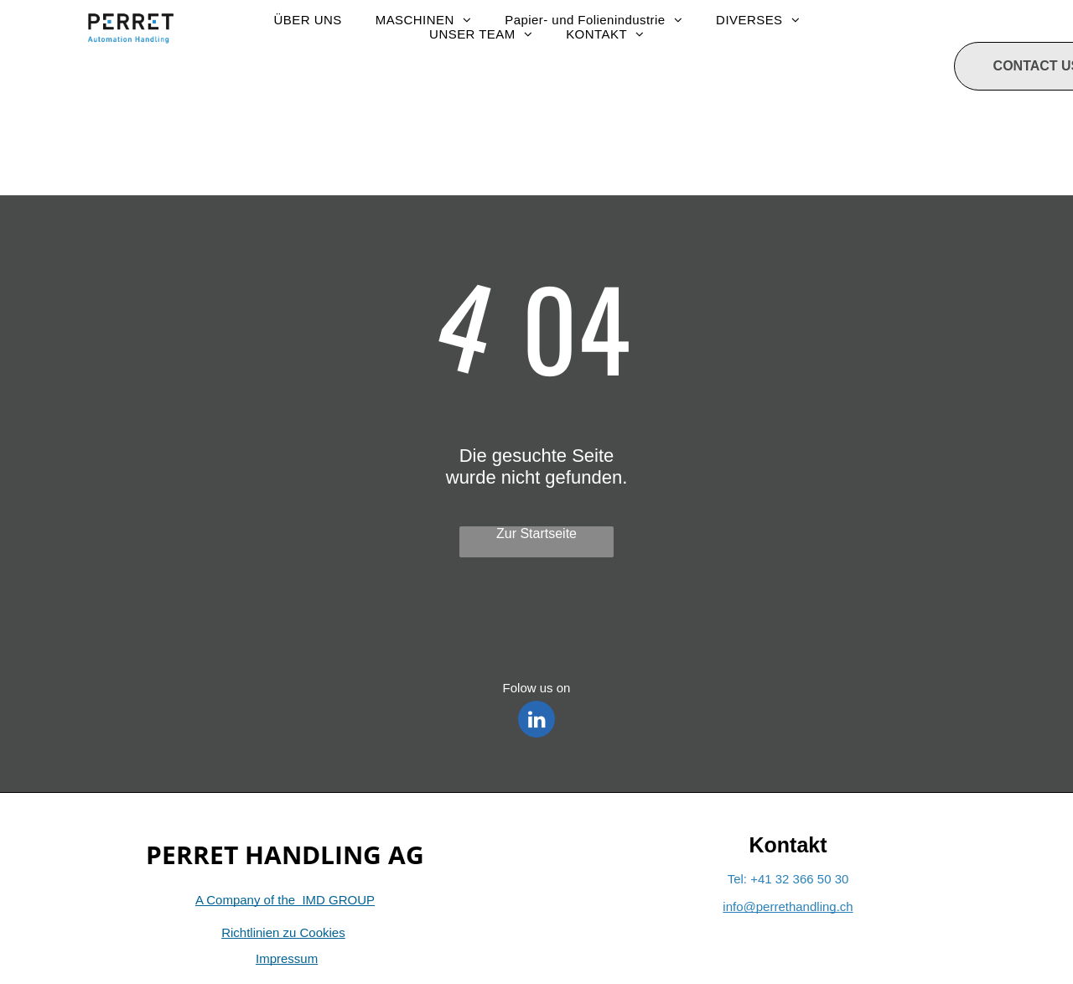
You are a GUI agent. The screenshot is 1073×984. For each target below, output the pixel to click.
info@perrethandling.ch (788, 906)
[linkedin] (536, 721)
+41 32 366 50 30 (799, 879)
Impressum (287, 958)
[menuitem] (308, 20)
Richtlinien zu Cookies (283, 932)
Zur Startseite (536, 533)
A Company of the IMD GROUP (285, 900)
